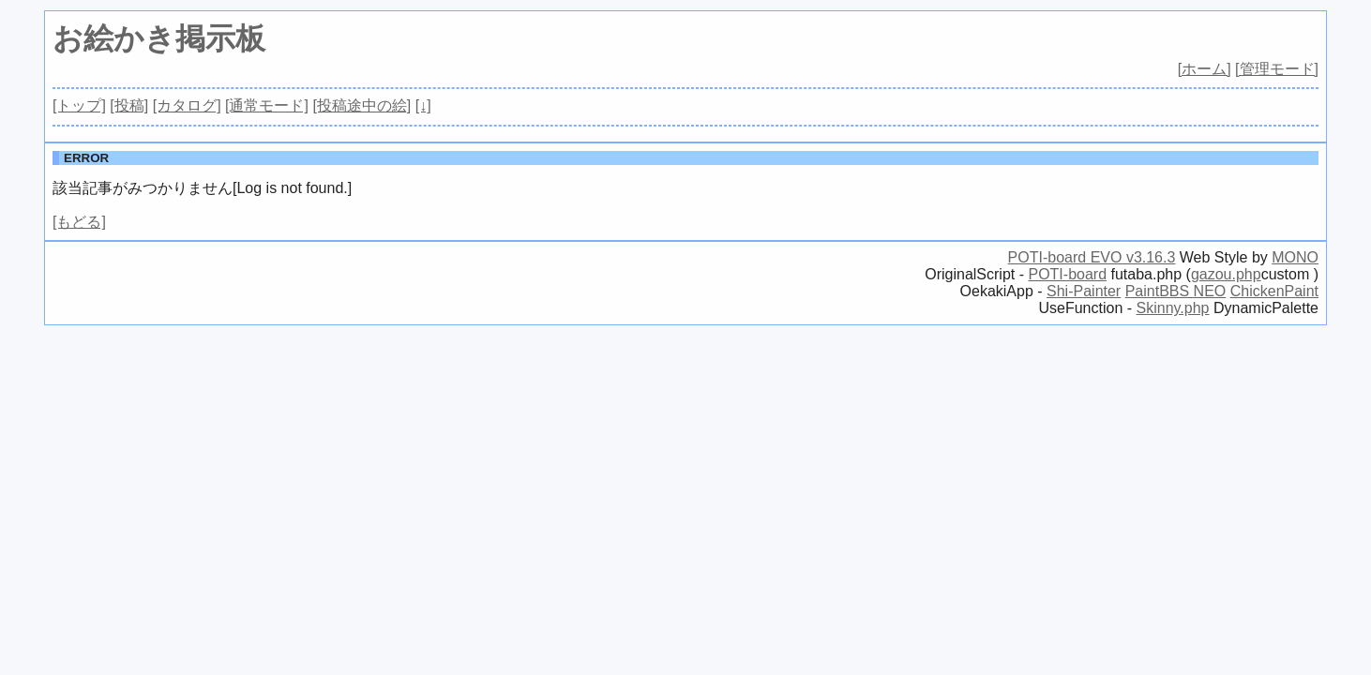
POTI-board (1067, 274)
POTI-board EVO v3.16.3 (1092, 257)
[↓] (423, 105)
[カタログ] (187, 105)
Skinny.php (1173, 308)
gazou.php (1226, 274)
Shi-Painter (1084, 291)
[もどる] (79, 222)
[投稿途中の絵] (361, 105)
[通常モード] (267, 105)
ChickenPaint (1274, 291)
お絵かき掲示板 (159, 38)
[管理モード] (1276, 69)
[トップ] (79, 105)
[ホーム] (1204, 69)
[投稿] (129, 105)
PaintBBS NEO (1176, 291)
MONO (1295, 257)
